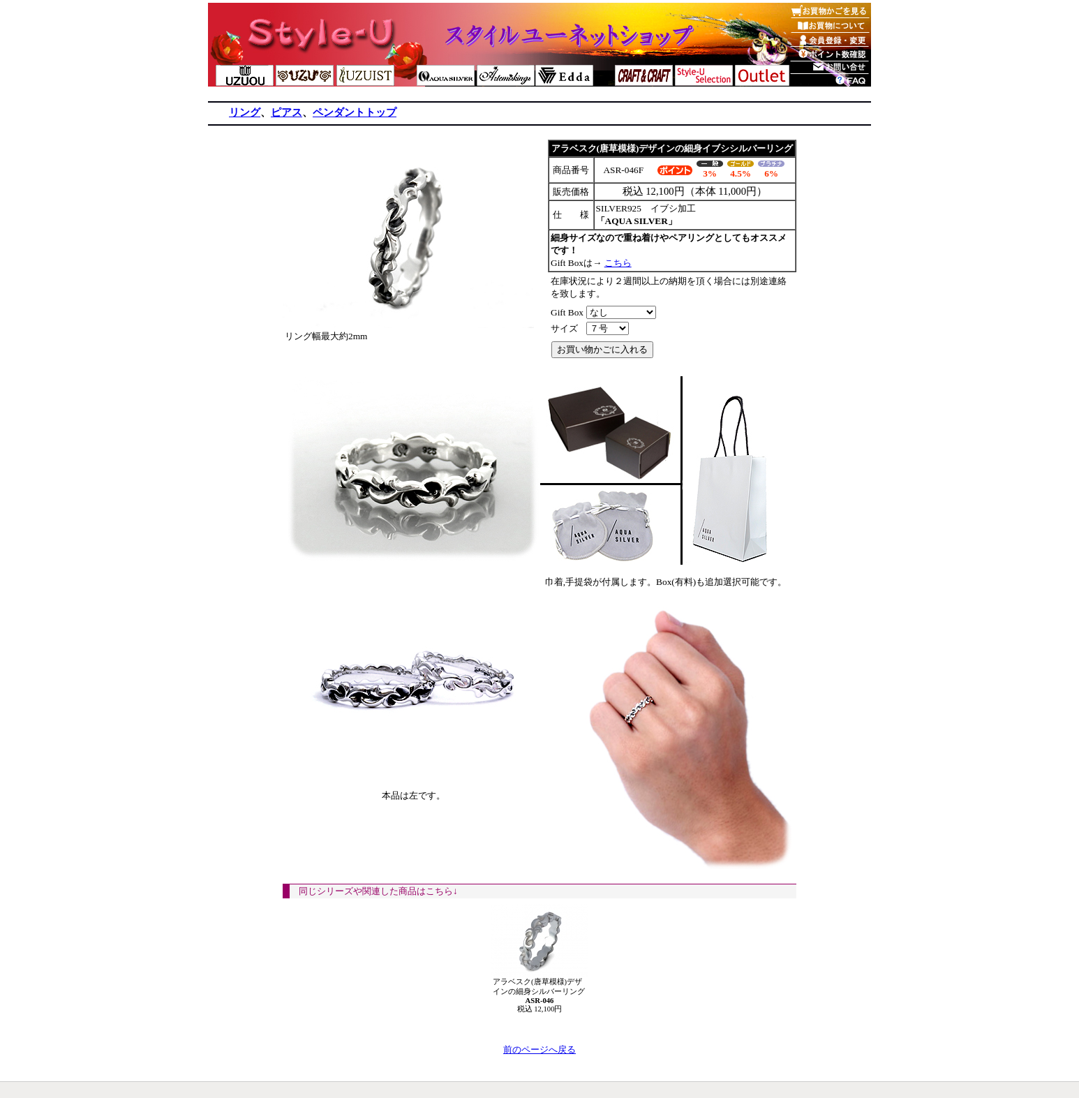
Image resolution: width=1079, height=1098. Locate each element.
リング (244, 112)
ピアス (286, 112)
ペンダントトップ (354, 112)
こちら (618, 263)
